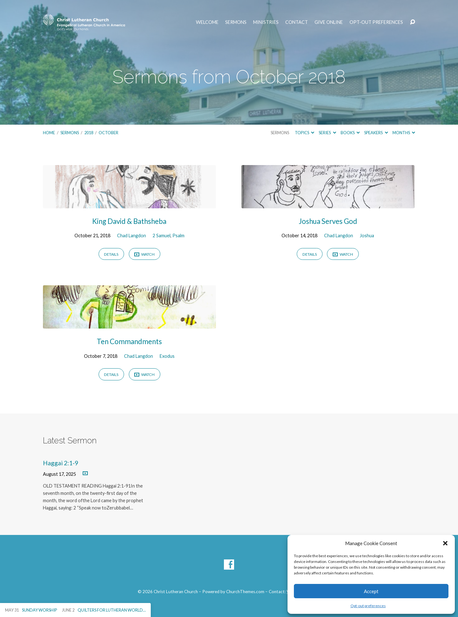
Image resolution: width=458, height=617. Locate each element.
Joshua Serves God (328, 221)
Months (403, 132)
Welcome (207, 22)
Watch (144, 254)
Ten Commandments (129, 341)
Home (49, 132)
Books (350, 132)
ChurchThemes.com (245, 591)
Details (111, 254)
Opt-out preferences (368, 605)
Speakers (376, 132)
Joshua (367, 235)
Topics (304, 132)
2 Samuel (161, 235)
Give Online (329, 22)
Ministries (266, 22)
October (108, 132)
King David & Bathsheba (129, 221)
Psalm (178, 235)
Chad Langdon (131, 235)
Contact (296, 22)
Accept (371, 591)
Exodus (167, 356)
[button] (445, 543)
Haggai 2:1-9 (60, 463)
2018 (88, 132)
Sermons (235, 22)
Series (327, 132)
